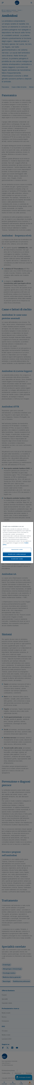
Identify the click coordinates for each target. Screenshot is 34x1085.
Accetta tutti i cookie (17, 558)
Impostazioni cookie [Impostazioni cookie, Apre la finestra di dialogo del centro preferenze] (17, 549)
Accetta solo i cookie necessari (17, 554)
